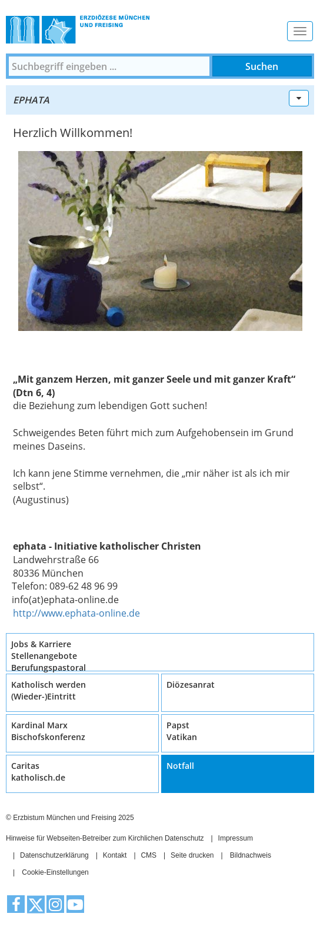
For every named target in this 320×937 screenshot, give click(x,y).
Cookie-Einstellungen (55, 872)
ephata (31, 99)
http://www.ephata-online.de (76, 613)
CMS (148, 855)
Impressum (235, 838)
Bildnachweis (250, 855)
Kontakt (115, 855)
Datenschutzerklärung (54, 855)
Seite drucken (192, 855)
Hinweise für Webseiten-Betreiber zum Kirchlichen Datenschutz (105, 838)
